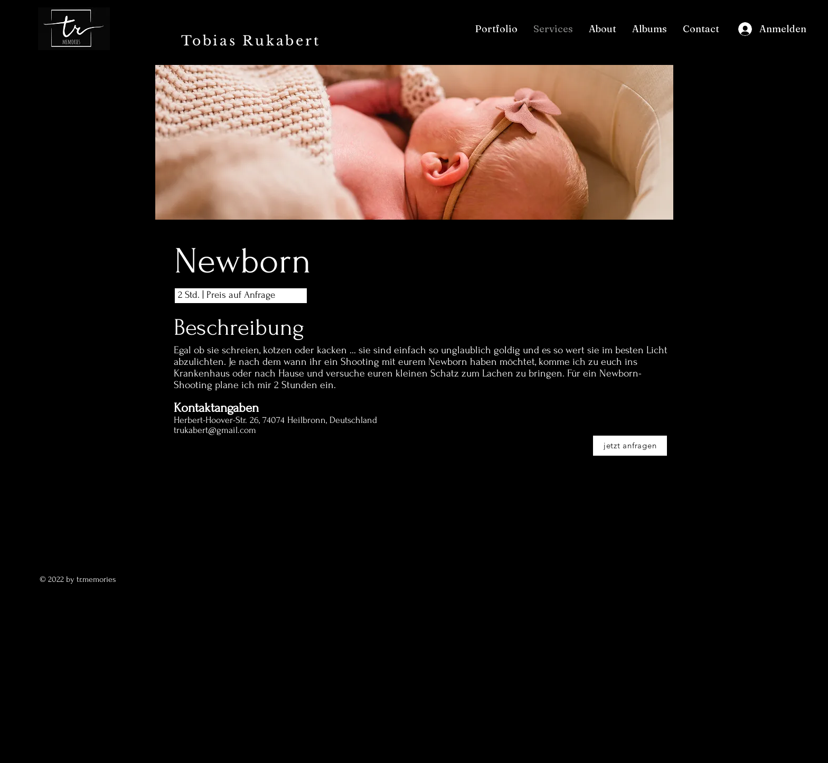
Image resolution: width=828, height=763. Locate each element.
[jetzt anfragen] (629, 445)
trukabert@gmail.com (215, 430)
